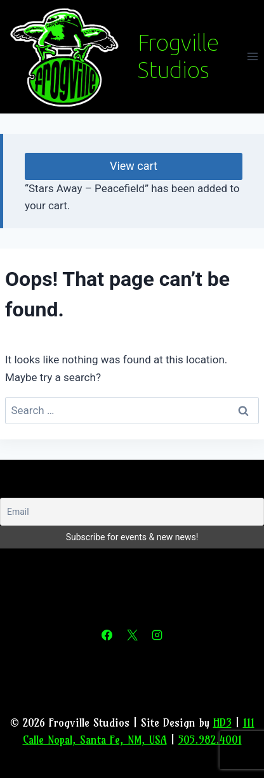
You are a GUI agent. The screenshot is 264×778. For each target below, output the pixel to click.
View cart (133, 165)
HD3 (222, 722)
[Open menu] (252, 57)
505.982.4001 (210, 739)
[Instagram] (157, 635)
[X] (132, 635)
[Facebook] (107, 635)
